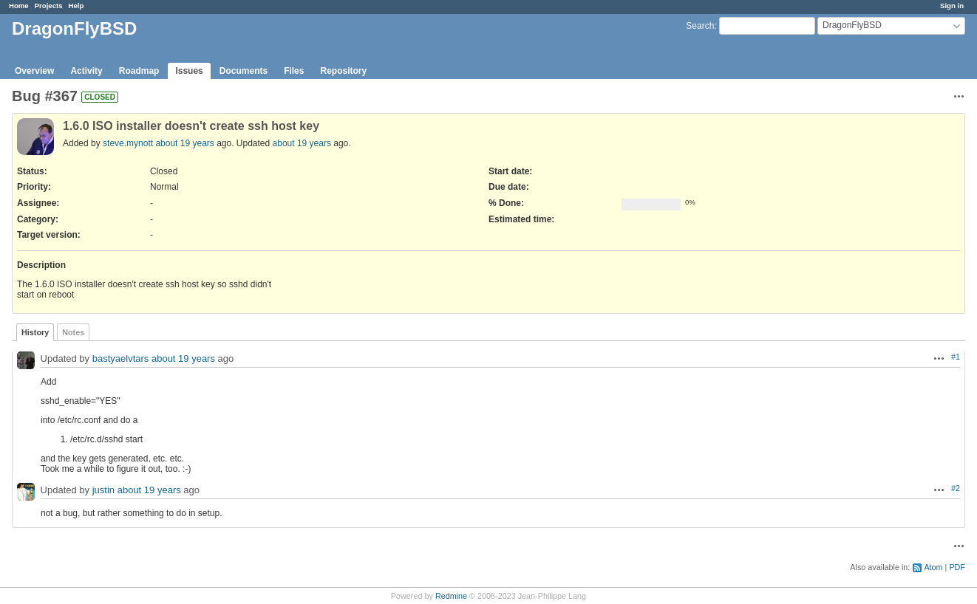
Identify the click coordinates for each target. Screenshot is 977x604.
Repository (343, 71)
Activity (86, 71)
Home (19, 5)
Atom (933, 567)
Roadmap (139, 71)
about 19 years (184, 143)
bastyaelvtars (120, 359)
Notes (73, 332)
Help (76, 5)
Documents (243, 71)
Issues (188, 71)
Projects (49, 5)
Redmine (451, 595)
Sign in (952, 5)
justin (103, 490)
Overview (34, 71)
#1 (955, 356)
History (35, 332)
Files (294, 71)
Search (700, 26)
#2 (955, 488)
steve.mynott (128, 143)
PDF (957, 567)
